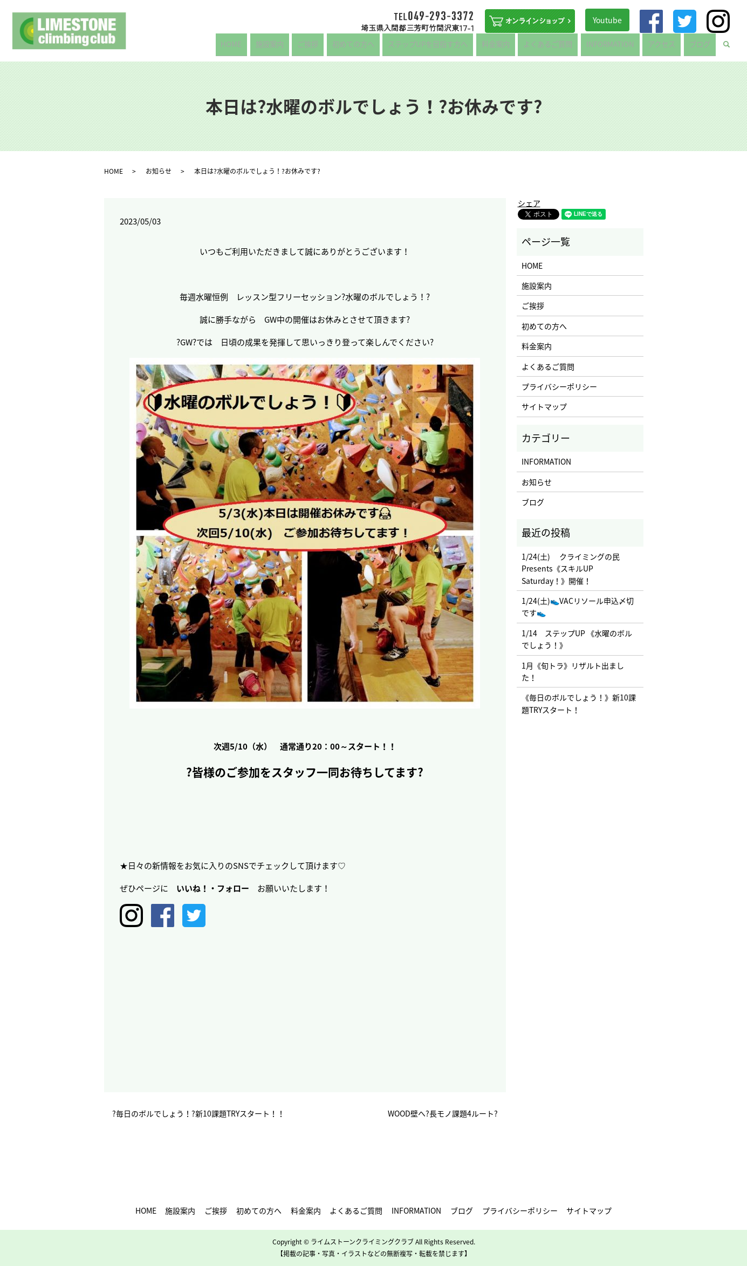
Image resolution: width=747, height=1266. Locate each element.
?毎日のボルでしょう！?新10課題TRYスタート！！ (198, 1113)
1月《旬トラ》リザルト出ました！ (573, 671)
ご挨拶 (333, 47)
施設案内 (299, 47)
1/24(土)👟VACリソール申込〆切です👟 (578, 606)
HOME (266, 47)
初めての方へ (375, 47)
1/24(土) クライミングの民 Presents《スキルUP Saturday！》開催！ (571, 568)
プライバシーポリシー (559, 386)
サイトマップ (544, 406)
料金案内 (513, 47)
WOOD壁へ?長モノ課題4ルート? (443, 1113)
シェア (529, 203)
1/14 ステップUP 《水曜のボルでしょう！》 (577, 639)
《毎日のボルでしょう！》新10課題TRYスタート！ (579, 703)
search (733, 47)
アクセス (668, 47)
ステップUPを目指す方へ (448, 47)
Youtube (607, 20)
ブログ (701, 47)
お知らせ (159, 171)
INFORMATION (621, 47)
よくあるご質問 (562, 47)
